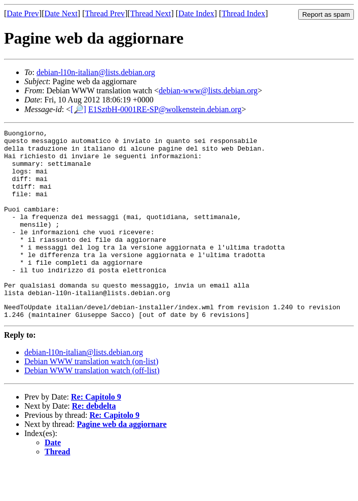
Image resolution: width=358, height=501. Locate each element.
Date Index (196, 13)
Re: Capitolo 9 (96, 433)
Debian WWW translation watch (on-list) (91, 397)
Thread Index (243, 13)
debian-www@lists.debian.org (208, 90)
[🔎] (78, 109)
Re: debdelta (94, 442)
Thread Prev (105, 13)
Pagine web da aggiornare (122, 460)
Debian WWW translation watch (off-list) (92, 407)
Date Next (61, 13)
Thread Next (150, 13)
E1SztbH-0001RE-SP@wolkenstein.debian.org (164, 109)
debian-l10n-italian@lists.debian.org (96, 72)
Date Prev (23, 13)
